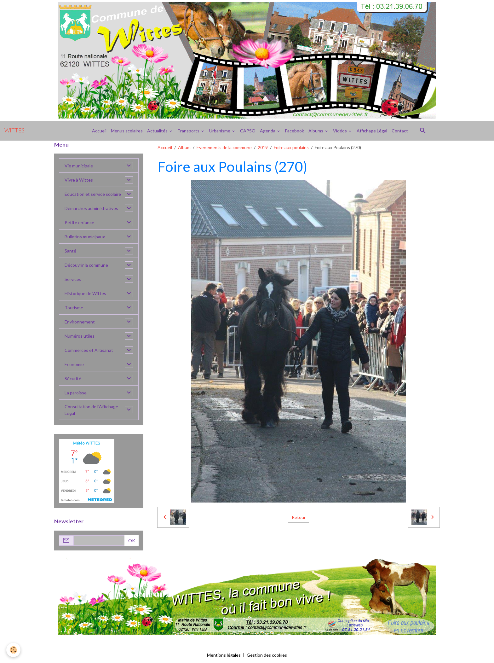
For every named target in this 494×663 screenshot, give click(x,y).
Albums (316, 130)
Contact (400, 130)
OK (131, 540)
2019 (263, 147)
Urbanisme (220, 130)
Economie (74, 364)
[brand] (14, 130)
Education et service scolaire (93, 194)
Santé (70, 250)
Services (73, 279)
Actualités (158, 130)
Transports (188, 130)
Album (184, 147)
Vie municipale (79, 165)
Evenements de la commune (224, 147)
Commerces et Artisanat (89, 350)
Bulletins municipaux (85, 236)
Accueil (99, 130)
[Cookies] (13, 650)
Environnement (80, 321)
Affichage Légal (372, 130)
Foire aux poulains (291, 147)
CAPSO (248, 130)
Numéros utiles (80, 336)
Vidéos (340, 130)
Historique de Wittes (85, 293)
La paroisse (76, 392)
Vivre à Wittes (79, 180)
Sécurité (73, 378)
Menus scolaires (127, 130)
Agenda (268, 130)
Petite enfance (79, 222)
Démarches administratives (91, 208)
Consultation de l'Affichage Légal (91, 410)
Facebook (294, 130)
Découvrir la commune (86, 265)
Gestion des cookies (267, 655)
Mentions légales (224, 655)
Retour (299, 517)
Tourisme (74, 307)
